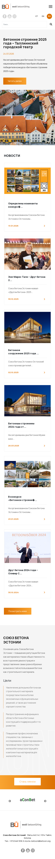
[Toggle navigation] (51, 6)
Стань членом (27, 781)
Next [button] (45, 801)
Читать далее (15, 81)
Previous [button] (9, 801)
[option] (27, 800)
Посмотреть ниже (17, 611)
